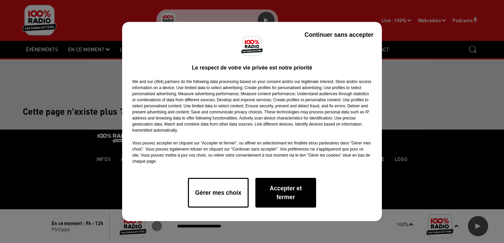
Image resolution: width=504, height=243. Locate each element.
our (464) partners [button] (163, 81)
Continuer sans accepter (339, 34)
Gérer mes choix (218, 192)
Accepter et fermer (286, 192)
